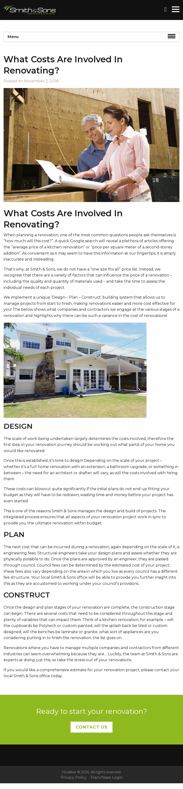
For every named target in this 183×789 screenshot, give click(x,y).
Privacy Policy (74, 777)
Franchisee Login (106, 777)
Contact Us (91, 727)
